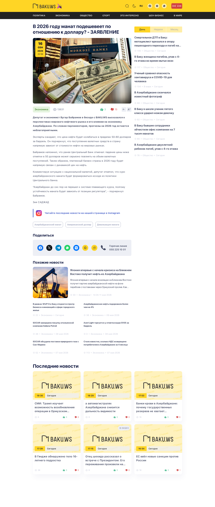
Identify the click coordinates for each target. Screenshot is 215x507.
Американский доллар (79, 224)
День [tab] (142, 29)
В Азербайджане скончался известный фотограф (152, 94)
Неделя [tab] (158, 29)
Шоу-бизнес (156, 15)
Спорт (106, 15)
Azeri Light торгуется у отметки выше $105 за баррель (106, 324)
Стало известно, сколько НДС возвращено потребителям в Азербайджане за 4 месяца (106, 343)
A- (124, 109)
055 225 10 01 (117, 249)
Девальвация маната (108, 224)
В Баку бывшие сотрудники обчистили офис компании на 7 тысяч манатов (154, 129)
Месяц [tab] (174, 29)
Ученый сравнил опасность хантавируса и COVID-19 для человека (153, 77)
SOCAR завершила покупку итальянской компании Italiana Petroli (53, 324)
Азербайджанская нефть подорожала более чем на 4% (106, 305)
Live (176, 6)
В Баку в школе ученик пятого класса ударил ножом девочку (154, 111)
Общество (86, 15)
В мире (178, 15)
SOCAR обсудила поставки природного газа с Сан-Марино (56, 343)
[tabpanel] (158, 96)
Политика (39, 15)
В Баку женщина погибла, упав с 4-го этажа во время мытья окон (157, 58)
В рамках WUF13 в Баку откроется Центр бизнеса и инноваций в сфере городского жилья (54, 307)
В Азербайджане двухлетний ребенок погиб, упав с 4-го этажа (156, 146)
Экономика (62, 15)
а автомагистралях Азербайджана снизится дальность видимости (102, 407)
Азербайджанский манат (47, 224)
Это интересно (129, 15)
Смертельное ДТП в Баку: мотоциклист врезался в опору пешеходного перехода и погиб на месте (156, 42)
